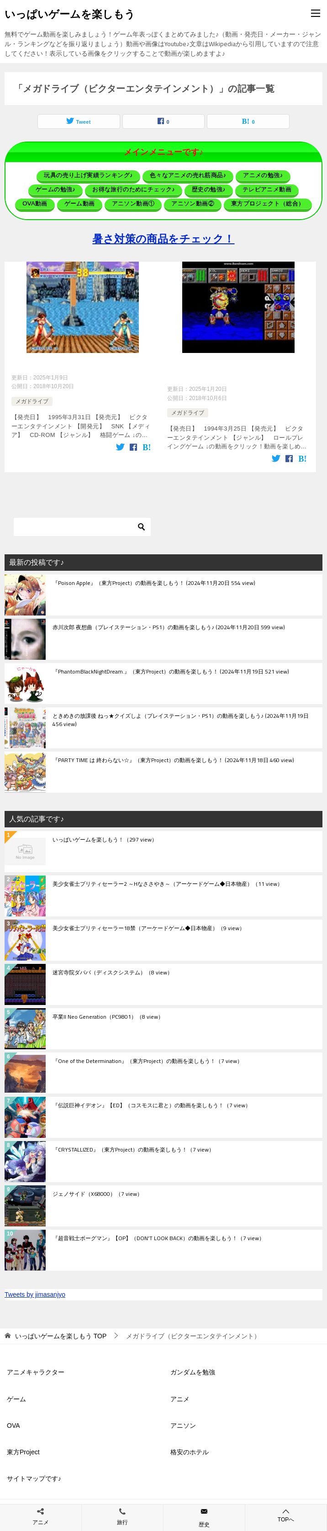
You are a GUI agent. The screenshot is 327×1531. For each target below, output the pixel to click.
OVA (13, 1422)
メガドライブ (32, 400)
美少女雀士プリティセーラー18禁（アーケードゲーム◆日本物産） (149, 925)
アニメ (180, 1395)
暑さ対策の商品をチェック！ (163, 238)
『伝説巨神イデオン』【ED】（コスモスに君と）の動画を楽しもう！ (152, 1102)
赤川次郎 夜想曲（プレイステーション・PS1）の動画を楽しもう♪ (169, 624)
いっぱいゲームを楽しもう (70, 13)
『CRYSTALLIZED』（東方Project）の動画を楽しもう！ (133, 1147)
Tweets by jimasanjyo (35, 1291)
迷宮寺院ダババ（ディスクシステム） (113, 969)
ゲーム (16, 1395)
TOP (60, 1333)
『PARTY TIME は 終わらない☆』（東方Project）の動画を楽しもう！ (173, 757)
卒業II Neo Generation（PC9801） (108, 1014)
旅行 (122, 1522)
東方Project (23, 1448)
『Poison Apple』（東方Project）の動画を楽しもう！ (154, 580)
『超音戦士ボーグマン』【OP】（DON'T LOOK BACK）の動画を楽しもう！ (158, 1235)
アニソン (183, 1422)
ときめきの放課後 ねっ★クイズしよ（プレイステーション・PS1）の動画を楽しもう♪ (181, 717)
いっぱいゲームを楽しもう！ (105, 837)
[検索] (82, 524)
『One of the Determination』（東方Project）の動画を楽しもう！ (148, 1058)
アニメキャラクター (35, 1369)
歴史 (204, 1524)
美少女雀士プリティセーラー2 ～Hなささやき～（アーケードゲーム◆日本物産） (168, 881)
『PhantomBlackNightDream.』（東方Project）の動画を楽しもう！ (171, 668)
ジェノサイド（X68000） (97, 1191)
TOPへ (286, 1515)
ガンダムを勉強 (192, 1369)
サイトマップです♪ (34, 1475)
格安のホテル (189, 1448)
